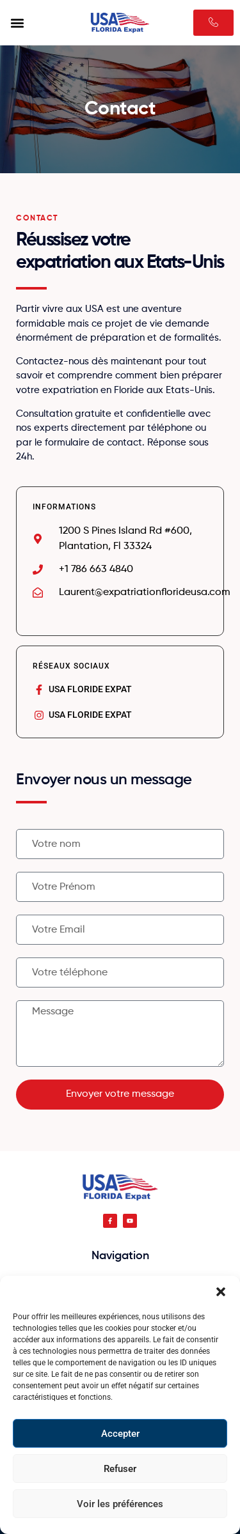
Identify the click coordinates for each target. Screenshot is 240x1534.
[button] (220, 1291)
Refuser (120, 1469)
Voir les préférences (120, 1504)
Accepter (120, 1433)
